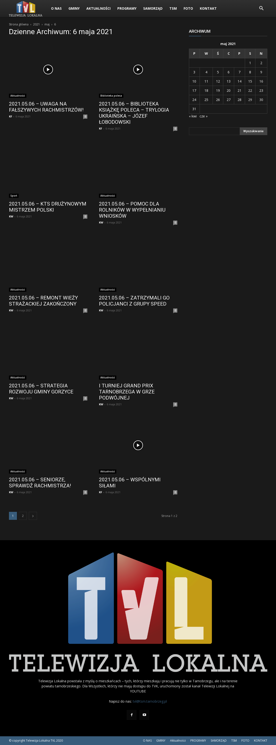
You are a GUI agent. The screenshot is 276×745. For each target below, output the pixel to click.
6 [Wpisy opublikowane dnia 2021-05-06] (229, 72)
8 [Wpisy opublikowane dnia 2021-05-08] (250, 72)
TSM (173, 8)
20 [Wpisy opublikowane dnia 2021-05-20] (229, 90)
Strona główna (19, 24)
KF (10, 116)
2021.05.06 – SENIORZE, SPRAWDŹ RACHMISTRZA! (40, 483)
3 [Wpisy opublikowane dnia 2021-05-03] (194, 72)
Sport (13, 195)
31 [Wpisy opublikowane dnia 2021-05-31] (194, 109)
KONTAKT (208, 8)
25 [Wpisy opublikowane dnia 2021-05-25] (206, 99)
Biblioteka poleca (111, 95)
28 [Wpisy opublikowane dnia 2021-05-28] (239, 99)
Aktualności (98, 8)
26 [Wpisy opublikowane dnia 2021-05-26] (218, 99)
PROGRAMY (126, 8)
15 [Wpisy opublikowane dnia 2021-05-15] (250, 81)
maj (47, 24)
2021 (36, 24)
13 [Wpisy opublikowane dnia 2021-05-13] (229, 81)
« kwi (193, 116)
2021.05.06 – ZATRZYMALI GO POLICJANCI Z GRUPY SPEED (134, 301)
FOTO (188, 8)
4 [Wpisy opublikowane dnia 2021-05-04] (206, 72)
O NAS (56, 8)
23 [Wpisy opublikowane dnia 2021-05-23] (261, 90)
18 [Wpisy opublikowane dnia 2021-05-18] (206, 90)
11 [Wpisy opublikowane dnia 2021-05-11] (206, 81)
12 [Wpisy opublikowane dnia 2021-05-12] (218, 81)
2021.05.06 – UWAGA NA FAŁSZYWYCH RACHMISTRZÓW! (46, 107)
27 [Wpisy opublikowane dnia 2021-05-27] (229, 99)
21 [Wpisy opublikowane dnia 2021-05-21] (239, 90)
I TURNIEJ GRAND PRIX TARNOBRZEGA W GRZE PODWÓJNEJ (127, 392)
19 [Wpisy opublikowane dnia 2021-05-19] (218, 90)
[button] (261, 9)
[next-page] (33, 516)
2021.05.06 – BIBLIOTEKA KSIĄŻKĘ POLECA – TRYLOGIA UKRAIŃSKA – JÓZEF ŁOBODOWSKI (134, 113)
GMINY (74, 8)
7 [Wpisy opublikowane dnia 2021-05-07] (239, 72)
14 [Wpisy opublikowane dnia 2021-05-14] (239, 81)
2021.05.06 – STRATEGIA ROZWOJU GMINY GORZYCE (41, 389)
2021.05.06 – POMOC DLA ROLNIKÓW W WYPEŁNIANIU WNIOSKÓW (132, 210)
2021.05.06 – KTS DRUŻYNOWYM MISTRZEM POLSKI (47, 207)
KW (11, 216)
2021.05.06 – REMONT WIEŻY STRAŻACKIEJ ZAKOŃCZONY (43, 301)
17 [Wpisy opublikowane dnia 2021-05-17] (194, 90)
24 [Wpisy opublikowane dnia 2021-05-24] (194, 99)
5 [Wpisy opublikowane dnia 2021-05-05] (218, 72)
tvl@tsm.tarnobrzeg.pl (150, 701)
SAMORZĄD (153, 8)
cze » (204, 116)
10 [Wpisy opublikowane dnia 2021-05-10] (194, 81)
